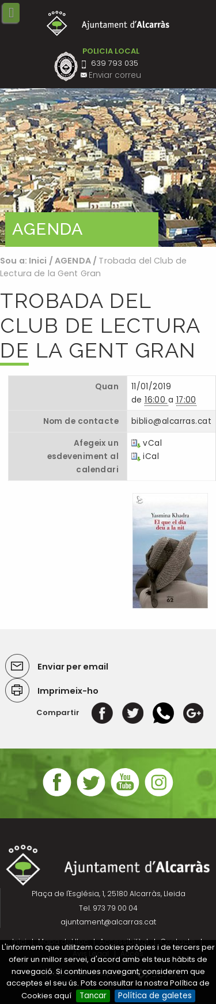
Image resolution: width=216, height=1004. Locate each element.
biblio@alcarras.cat (171, 421)
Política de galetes (155, 995)
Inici (38, 260)
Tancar (93, 995)
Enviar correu (115, 75)
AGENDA (73, 260)
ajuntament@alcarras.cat (108, 922)
